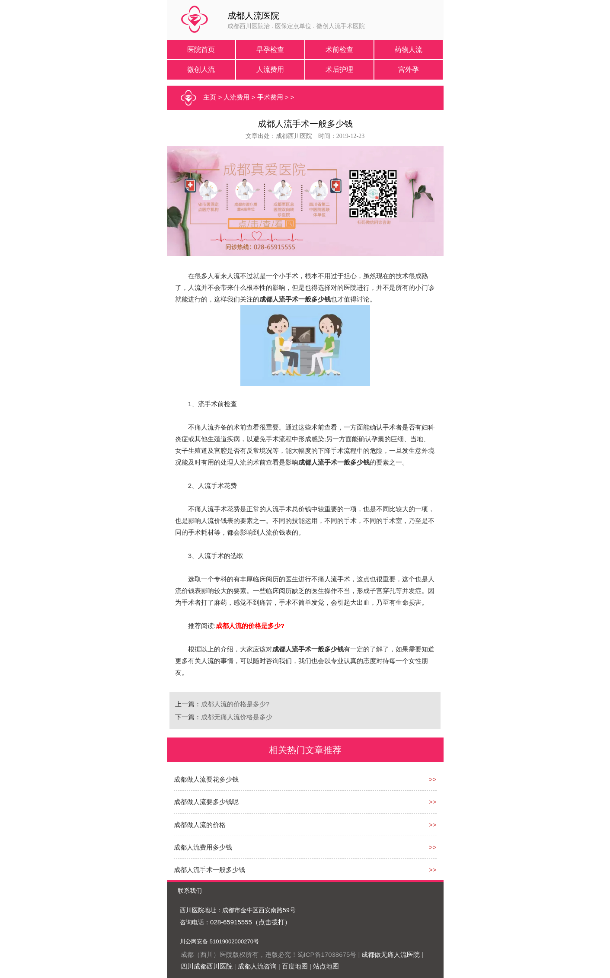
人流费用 (270, 69)
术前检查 (339, 49)
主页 (209, 97)
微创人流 (201, 69)
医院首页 (201, 49)
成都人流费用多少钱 (203, 847)
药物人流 (408, 49)
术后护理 (339, 69)
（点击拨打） (271, 922)
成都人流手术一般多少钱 (209, 869)
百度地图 (295, 966)
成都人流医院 (253, 15)
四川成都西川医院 (207, 966)
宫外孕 (408, 69)
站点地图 (326, 966)
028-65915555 (231, 922)
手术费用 (270, 97)
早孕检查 (270, 49)
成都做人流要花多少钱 (206, 779)
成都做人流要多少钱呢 (206, 801)
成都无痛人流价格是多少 (236, 717)
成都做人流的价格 (200, 824)
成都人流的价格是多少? (235, 704)
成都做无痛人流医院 (390, 954)
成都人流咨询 (257, 966)
